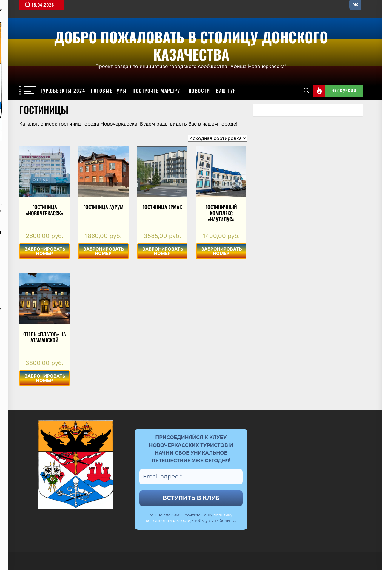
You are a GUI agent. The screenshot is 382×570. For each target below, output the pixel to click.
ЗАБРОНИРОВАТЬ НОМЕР (44, 251)
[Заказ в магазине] (217, 138)
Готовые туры (109, 91)
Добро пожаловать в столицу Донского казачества (191, 44)
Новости (199, 91)
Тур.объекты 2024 (62, 91)
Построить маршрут (158, 91)
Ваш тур (226, 91)
